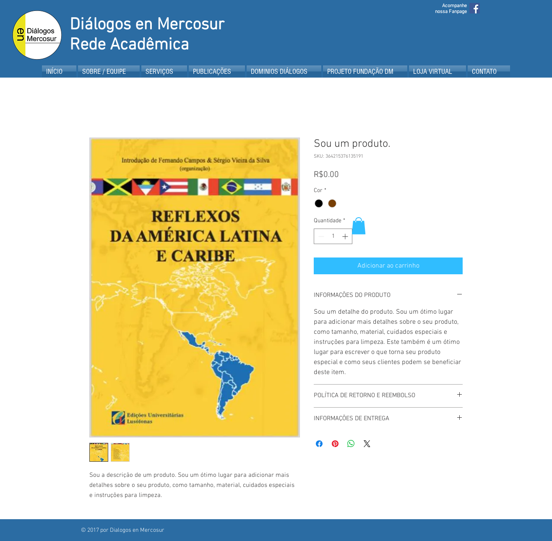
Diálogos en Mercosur (147, 25)
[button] (359, 225)
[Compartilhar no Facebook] (319, 444)
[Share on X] (367, 444)
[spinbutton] (333, 236)
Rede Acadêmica (129, 45)
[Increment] (346, 236)
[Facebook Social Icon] (474, 8)
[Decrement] (320, 236)
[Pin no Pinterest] (335, 444)
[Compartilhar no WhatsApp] (351, 444)
